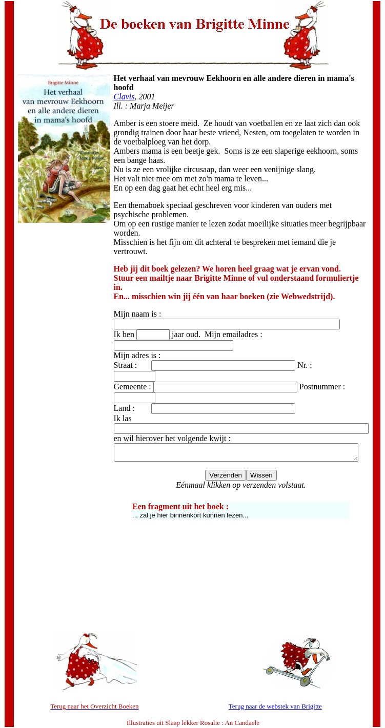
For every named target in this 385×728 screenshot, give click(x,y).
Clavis (117, 87)
